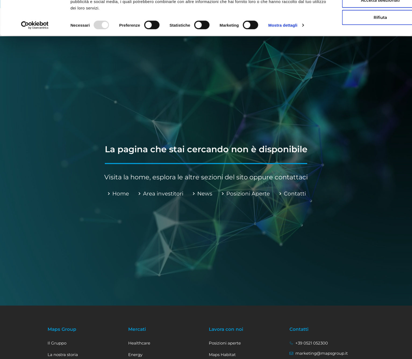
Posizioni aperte (225, 343)
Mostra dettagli (282, 56)
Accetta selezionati (353, 31)
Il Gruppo (57, 343)
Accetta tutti (353, 13)
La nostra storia (63, 354)
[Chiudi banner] (404, 8)
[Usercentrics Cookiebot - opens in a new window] (34, 56)
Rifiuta (353, 48)
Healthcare (139, 343)
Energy (135, 354)
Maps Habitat (222, 354)
